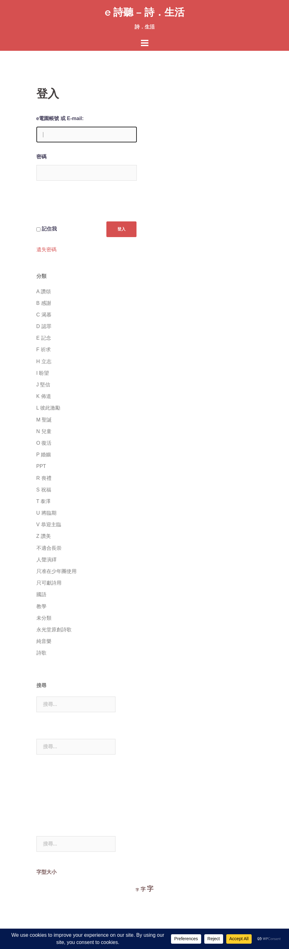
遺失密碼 (46, 249)
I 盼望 (42, 373)
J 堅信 (43, 384)
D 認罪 (43, 326)
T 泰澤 (43, 501)
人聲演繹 (46, 559)
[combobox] (75, 704)
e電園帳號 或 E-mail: (60, 118)
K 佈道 (43, 396)
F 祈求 (43, 349)
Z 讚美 (43, 536)
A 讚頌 (43, 291)
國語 (41, 594)
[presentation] (84, 206)
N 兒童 (43, 431)
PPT (41, 466)
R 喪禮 (43, 478)
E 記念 (43, 338)
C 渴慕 (43, 314)
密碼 (41, 156)
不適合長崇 (49, 548)
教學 (41, 606)
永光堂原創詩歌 (54, 629)
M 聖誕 (44, 419)
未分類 (43, 618)
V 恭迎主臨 (48, 524)
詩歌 (41, 652)
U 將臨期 (46, 513)
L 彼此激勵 (48, 408)
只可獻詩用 (49, 583)
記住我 (49, 228)
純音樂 (43, 641)
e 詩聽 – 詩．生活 (145, 12)
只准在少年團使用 (56, 571)
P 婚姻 (43, 454)
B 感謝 (43, 303)
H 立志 (43, 361)
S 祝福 (43, 489)
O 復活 (44, 443)
